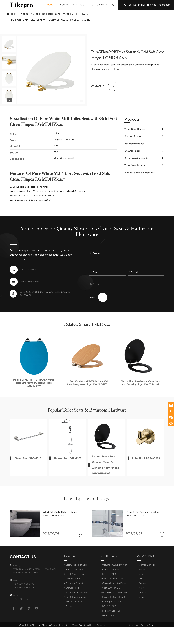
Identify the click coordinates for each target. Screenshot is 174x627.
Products (51, 5)
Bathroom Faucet (134, 143)
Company (65, 5)
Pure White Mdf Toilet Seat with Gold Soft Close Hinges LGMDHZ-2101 (51, 20)
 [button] (9, 100)
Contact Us (103, 5)
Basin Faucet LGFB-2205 (114, 591)
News (90, 5)
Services (143, 591)
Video (142, 572)
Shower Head (132, 150)
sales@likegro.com (160, 5)
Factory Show (146, 568)
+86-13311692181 (136, 5)
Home (14, 14)
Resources (78, 5)
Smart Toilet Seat (74, 568)
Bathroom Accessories (136, 158)
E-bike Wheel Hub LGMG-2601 (111, 611)
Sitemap (133, 623)
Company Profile (147, 563)
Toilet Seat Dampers (136, 165)
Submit (98, 297)
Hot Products (109, 555)
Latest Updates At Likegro (87, 498)
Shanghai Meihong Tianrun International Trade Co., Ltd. (59, 623)
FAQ (141, 577)
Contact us (104, 86)
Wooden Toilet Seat (74, 14)
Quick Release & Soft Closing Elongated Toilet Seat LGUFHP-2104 (114, 581)
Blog (141, 595)
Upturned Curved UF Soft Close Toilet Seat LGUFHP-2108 (114, 568)
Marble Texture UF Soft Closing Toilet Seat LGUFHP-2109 (113, 600)
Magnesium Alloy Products (139, 172)
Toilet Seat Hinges (134, 129)
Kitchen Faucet (133, 136)
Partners (143, 581)
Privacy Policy (148, 623)
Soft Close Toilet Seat (47, 14)
